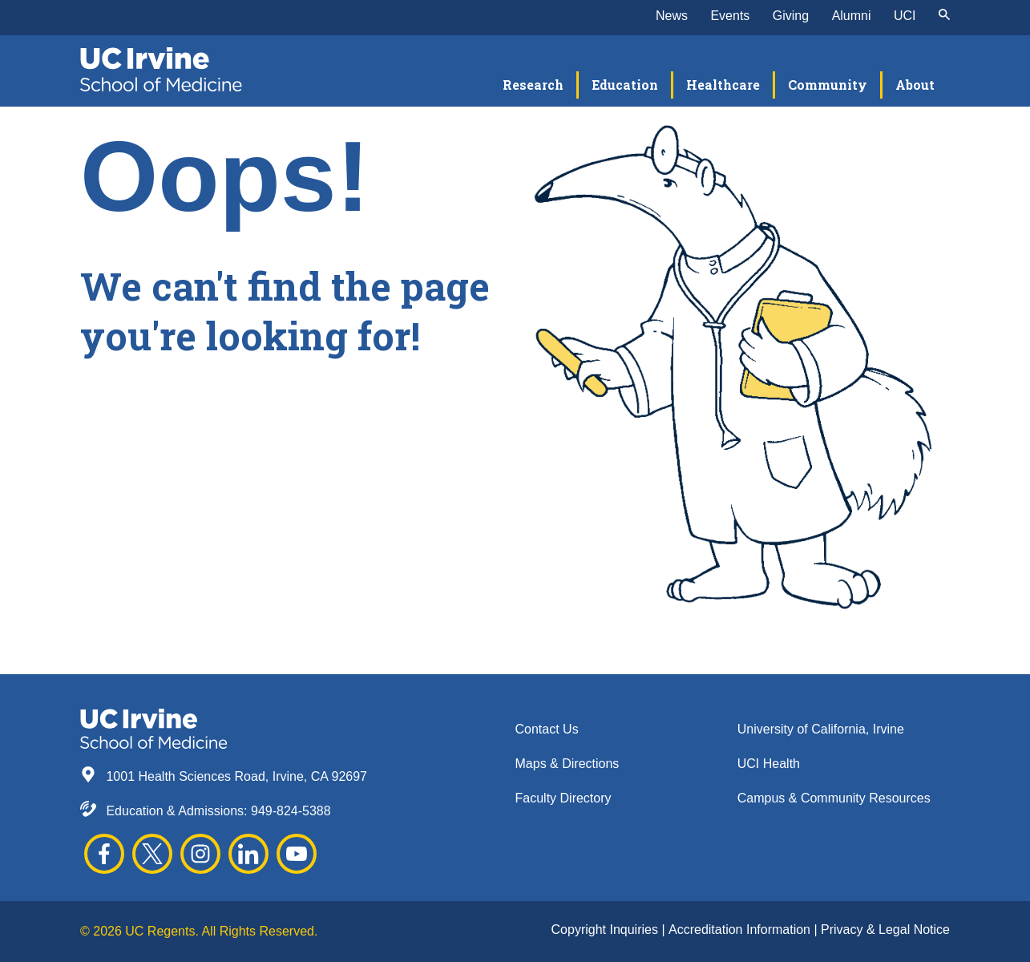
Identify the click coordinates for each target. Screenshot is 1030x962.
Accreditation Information (741, 929)
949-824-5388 (291, 811)
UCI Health (768, 763)
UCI (905, 15)
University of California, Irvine (820, 729)
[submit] (944, 16)
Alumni (851, 15)
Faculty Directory (563, 798)
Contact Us (547, 729)
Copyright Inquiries (606, 929)
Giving (791, 15)
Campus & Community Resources (834, 798)
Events (729, 15)
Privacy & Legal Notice (885, 929)
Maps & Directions (567, 763)
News (672, 15)
